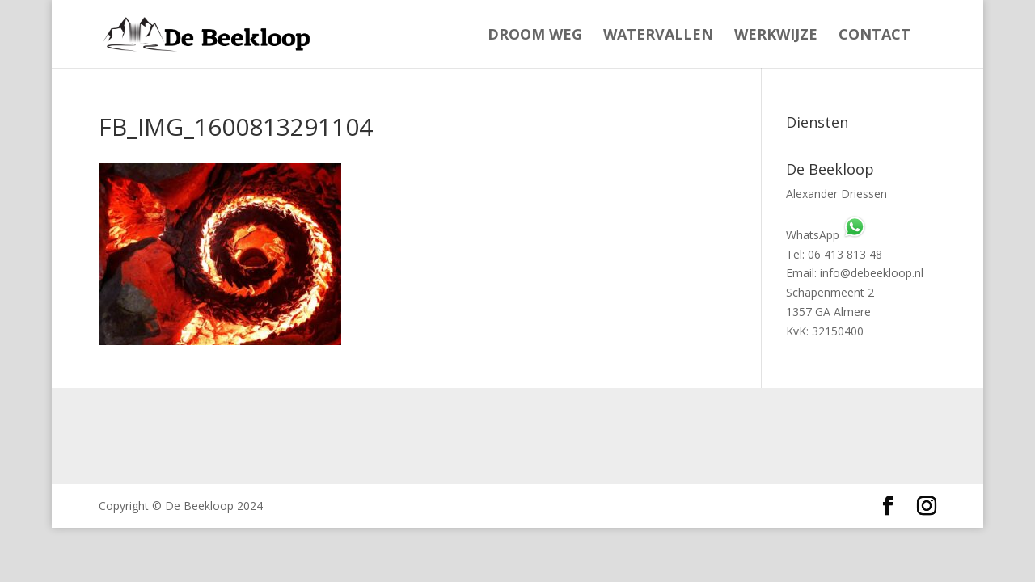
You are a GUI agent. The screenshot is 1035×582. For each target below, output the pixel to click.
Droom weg (535, 36)
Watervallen (658, 36)
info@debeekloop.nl (871, 272)
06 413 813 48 (845, 254)
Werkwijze (775, 36)
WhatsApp (826, 234)
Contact (874, 36)
